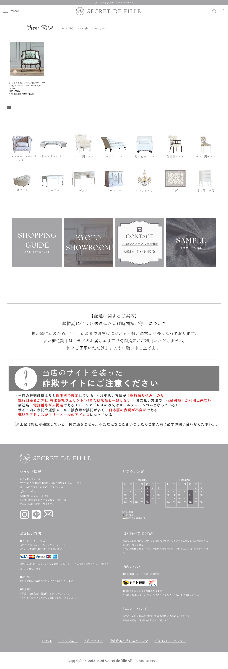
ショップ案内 (68, 640)
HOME (47, 640)
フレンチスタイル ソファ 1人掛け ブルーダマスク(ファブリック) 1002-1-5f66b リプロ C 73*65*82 (27, 85)
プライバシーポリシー (170, 640)
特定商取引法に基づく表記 (129, 640)
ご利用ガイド (93, 640)
